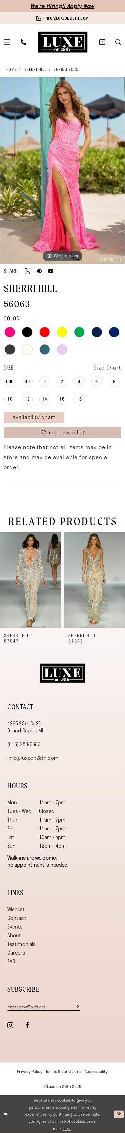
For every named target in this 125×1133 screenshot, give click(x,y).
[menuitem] (24, 42)
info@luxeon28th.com (32, 758)
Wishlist (16, 909)
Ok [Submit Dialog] (119, 1114)
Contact (16, 918)
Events (15, 927)
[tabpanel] (62, 170)
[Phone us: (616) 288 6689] (24, 42)
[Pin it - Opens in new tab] (39, 271)
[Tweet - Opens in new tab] (27, 271)
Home (11, 69)
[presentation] (30, 580)
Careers (16, 953)
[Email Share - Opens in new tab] (50, 271)
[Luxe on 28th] (62, 673)
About (14, 935)
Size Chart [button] (107, 367)
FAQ (11, 961)
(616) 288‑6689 (23, 744)
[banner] (62, 41)
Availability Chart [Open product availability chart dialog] (34, 417)
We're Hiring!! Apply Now (63, 6)
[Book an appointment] (62, 18)
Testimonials (21, 944)
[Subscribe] (74, 1006)
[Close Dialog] (5, 1114)
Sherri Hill (35, 69)
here (67, 1128)
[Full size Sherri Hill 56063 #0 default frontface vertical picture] (62, 170)
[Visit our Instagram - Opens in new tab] (10, 1025)
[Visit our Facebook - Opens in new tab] (27, 1025)
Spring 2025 (66, 69)
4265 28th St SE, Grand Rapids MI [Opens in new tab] (25, 726)
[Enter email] (43, 1006)
